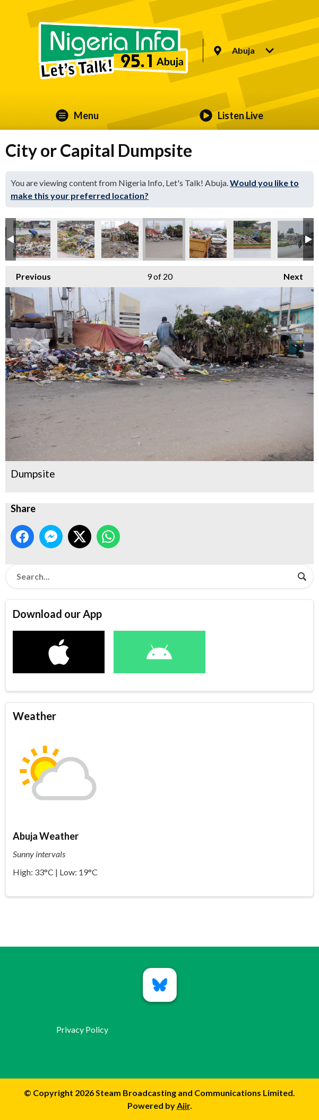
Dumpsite (31, 239)
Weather (34, 715)
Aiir (183, 1105)
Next (288, 273)
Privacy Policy (82, 1029)
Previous (28, 273)
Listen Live (231, 115)
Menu (77, 115)
